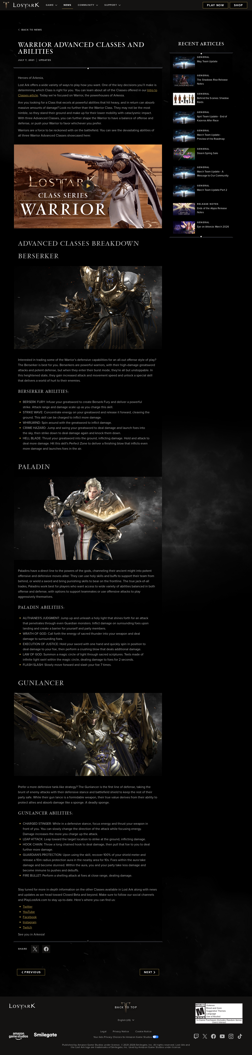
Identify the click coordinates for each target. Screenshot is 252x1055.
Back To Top (126, 1007)
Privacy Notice (121, 1031)
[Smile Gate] (45, 1036)
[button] (88, 186)
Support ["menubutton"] (112, 5)
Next (149, 972)
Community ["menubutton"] (88, 5)
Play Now (215, 5)
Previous (31, 972)
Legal (103, 1031)
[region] (201, 145)
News (67, 5)
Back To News (30, 30)
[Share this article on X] (35, 949)
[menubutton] (126, 1020)
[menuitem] (51, 5)
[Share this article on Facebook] (46, 949)
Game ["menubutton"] (51, 5)
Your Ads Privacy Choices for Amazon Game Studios (126, 1037)
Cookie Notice (143, 1031)
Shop (238, 5)
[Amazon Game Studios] (18, 1036)
